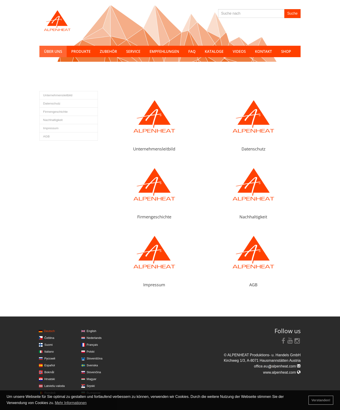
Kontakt (263, 51)
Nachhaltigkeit (53, 120)
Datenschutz (51, 103)
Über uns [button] (53, 51)
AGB (46, 136)
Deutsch (49, 331)
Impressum (50, 128)
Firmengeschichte (55, 111)
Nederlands (94, 338)
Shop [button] (286, 51)
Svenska (92, 365)
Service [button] (133, 51)
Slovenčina (94, 372)
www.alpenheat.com (282, 372)
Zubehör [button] (108, 51)
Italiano (49, 351)
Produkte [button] (80, 51)
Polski (90, 351)
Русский (49, 358)
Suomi (48, 344)
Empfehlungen (164, 51)
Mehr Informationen (71, 403)
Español (49, 365)
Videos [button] (239, 51)
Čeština (49, 338)
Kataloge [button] (214, 51)
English (91, 331)
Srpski (91, 386)
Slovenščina (94, 358)
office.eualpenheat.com (277, 366)
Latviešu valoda (54, 386)
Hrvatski (49, 379)
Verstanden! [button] (320, 400)
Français (92, 344)
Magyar (91, 379)
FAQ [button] (192, 51)
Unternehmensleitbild (57, 95)
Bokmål (49, 372)
